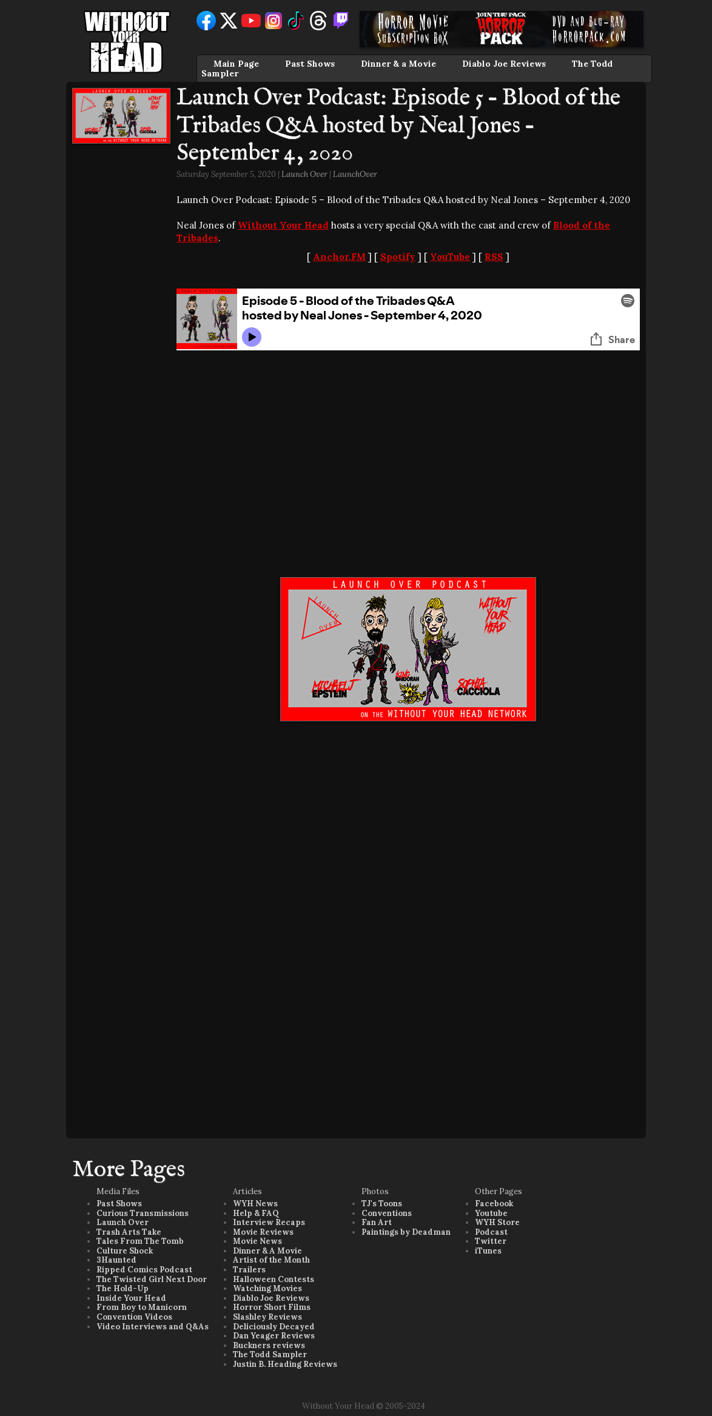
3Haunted (116, 1260)
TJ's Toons (381, 1203)
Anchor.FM (339, 256)
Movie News (257, 1241)
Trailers (249, 1269)
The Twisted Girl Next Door (151, 1279)
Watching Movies (267, 1288)
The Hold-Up (122, 1288)
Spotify (397, 256)
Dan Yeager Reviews (274, 1336)
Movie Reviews (263, 1232)
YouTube (450, 256)
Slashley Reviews (267, 1317)
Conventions (386, 1213)
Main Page (236, 63)
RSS (494, 256)
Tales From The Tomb (140, 1241)
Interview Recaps (269, 1222)
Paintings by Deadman (406, 1232)
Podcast (491, 1232)
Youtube (491, 1213)
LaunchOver (355, 174)
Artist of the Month (271, 1260)
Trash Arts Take (128, 1232)
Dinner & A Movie (267, 1251)
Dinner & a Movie (398, 63)
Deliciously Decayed (274, 1326)
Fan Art (376, 1222)
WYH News (255, 1203)
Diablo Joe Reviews (504, 63)
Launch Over (304, 174)
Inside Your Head (131, 1298)
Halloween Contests (273, 1279)
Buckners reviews (269, 1345)
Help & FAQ (256, 1213)
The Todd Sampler (270, 1354)
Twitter (490, 1241)
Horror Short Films (272, 1307)
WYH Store (497, 1222)
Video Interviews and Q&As (152, 1326)
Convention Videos (134, 1317)
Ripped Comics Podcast (144, 1269)
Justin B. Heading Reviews (285, 1364)
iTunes (488, 1251)
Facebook (494, 1203)
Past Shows (310, 63)
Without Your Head (283, 225)
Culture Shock (124, 1251)
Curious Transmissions (142, 1213)
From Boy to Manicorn (141, 1307)
